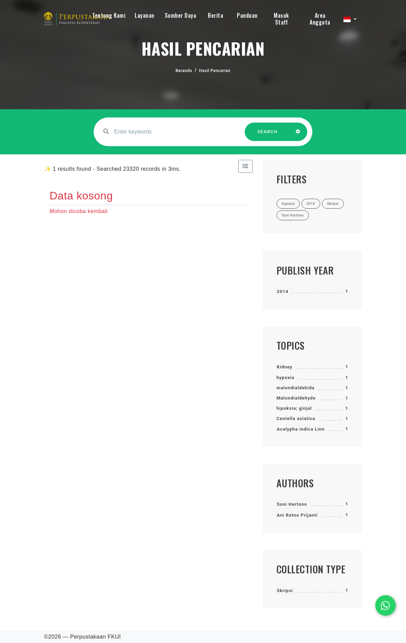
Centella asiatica (295, 418)
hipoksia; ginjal (294, 408)
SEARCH (267, 135)
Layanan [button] (144, 15)
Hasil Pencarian (215, 70)
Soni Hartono (292, 504)
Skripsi (285, 590)
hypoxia (285, 377)
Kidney (285, 366)
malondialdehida (295, 387)
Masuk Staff (281, 18)
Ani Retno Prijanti (297, 515)
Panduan (247, 15)
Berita (215, 15)
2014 (282, 291)
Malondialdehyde (296, 398)
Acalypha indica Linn (301, 429)
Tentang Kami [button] (108, 15)
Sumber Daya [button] (181, 15)
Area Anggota (320, 18)
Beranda (184, 70)
